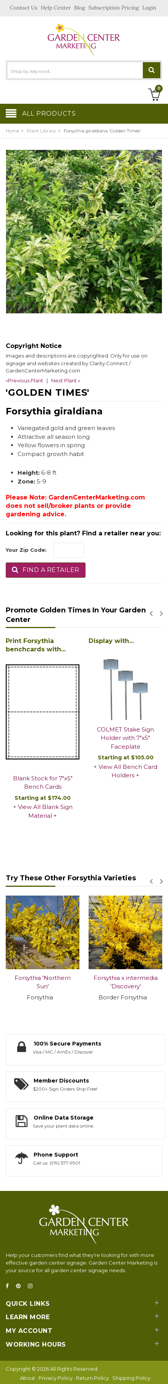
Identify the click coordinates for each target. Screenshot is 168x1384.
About (27, 1378)
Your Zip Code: (26, 550)
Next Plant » (65, 380)
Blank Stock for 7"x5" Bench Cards (43, 783)
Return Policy (92, 1378)
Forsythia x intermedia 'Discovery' (126, 982)
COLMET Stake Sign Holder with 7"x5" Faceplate (125, 738)
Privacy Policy (56, 1378)
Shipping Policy (131, 1378)
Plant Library (41, 131)
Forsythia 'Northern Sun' (43, 982)
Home (12, 131)
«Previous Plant (24, 380)
